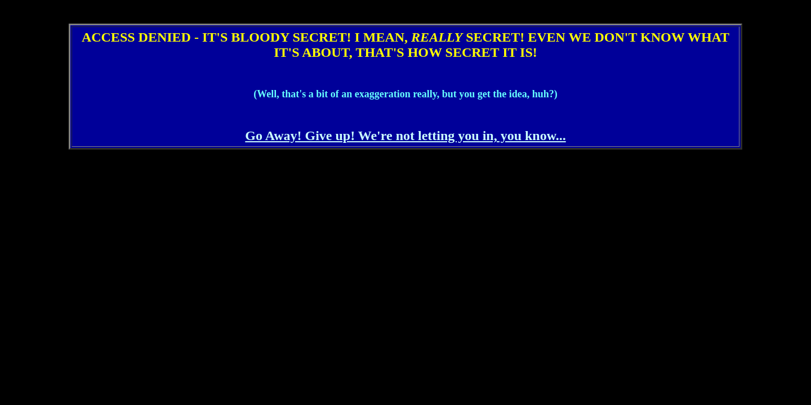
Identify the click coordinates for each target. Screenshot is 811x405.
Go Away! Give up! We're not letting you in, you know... (405, 135)
